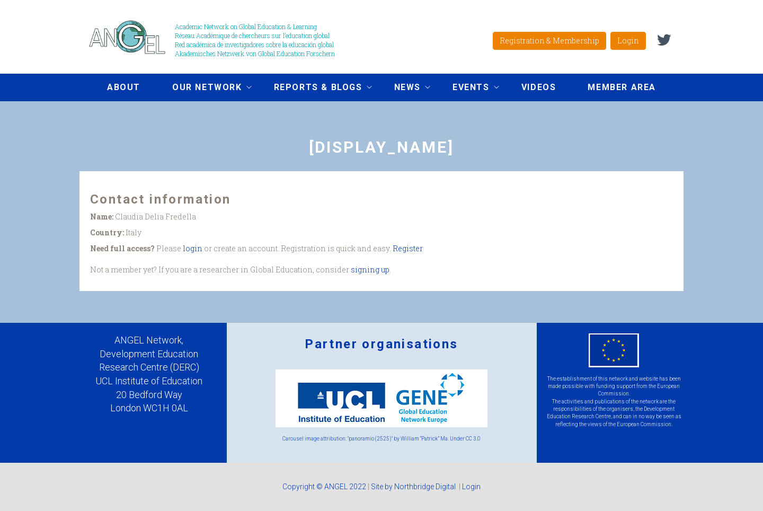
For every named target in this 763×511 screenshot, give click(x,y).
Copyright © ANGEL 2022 (324, 486)
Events (468, 88)
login (192, 248)
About (123, 87)
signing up (370, 270)
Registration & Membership (549, 41)
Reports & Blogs (315, 88)
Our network (204, 88)
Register (408, 248)
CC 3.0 (473, 439)
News (404, 88)
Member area (622, 87)
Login (628, 41)
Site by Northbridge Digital (414, 486)
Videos (538, 87)
